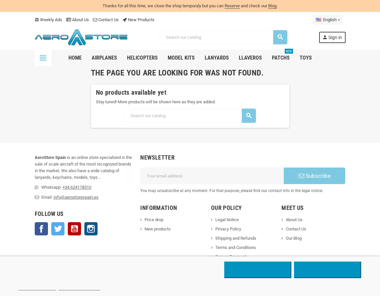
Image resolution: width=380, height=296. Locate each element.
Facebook (41, 228)
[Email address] (212, 176)
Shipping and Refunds (235, 238)
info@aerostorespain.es (76, 197)
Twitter (57, 228)
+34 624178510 (77, 187)
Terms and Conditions (235, 247)
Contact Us (106, 19)
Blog (272, 5)
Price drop (154, 219)
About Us (77, 19)
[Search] (223, 37)
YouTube (74, 228)
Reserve (232, 5)
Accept (328, 270)
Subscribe (315, 176)
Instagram (91, 228)
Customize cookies (79, 287)
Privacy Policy (228, 228)
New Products (138, 19)
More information (37, 287)
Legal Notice (227, 219)
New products (158, 228)
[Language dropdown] (327, 20)
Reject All (257, 270)
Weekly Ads (48, 19)
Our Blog (294, 238)
